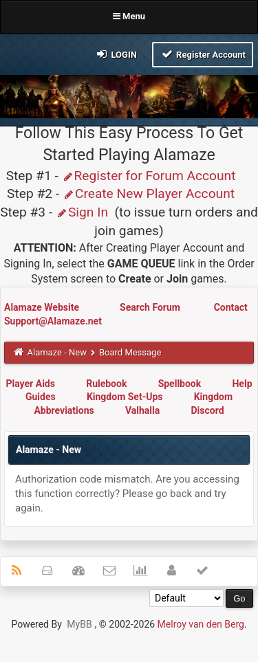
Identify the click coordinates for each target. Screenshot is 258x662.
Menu (129, 16)
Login (116, 54)
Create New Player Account (149, 193)
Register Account (203, 54)
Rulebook (106, 383)
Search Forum (151, 307)
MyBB (79, 624)
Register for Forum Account (149, 176)
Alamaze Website (42, 307)
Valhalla (142, 410)
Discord (207, 410)
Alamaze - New (57, 352)
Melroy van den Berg (201, 624)
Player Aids (30, 383)
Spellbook (180, 383)
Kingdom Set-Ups (125, 396)
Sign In (82, 212)
